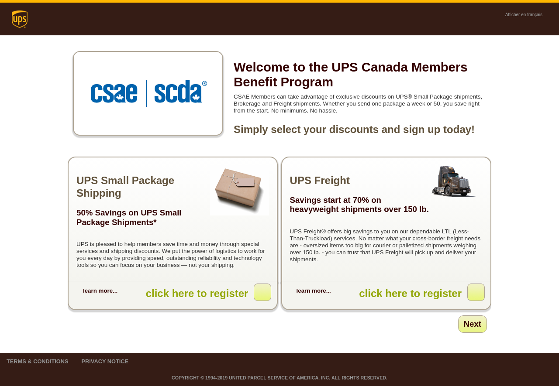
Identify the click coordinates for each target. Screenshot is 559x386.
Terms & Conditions (37, 361)
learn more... (100, 290)
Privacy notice (104, 361)
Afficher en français (523, 14)
